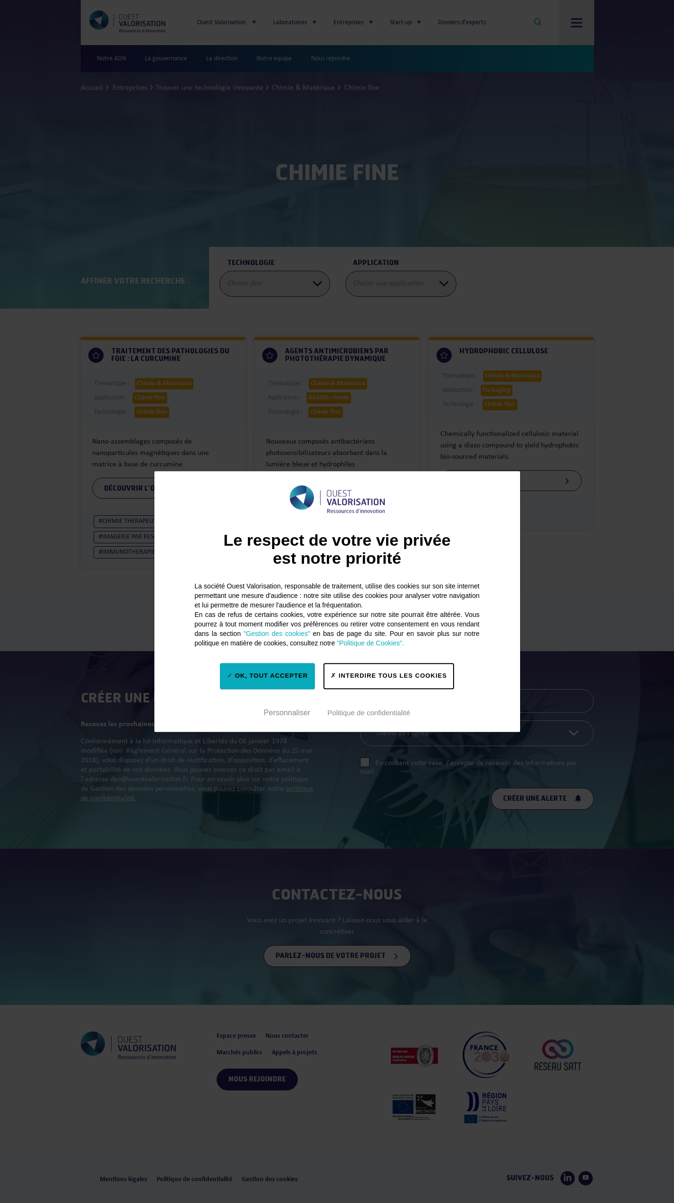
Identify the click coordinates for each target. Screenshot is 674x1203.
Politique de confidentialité (368, 713)
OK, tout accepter (267, 675)
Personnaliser (287, 713)
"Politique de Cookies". (370, 643)
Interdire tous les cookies (389, 675)
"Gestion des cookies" (277, 633)
